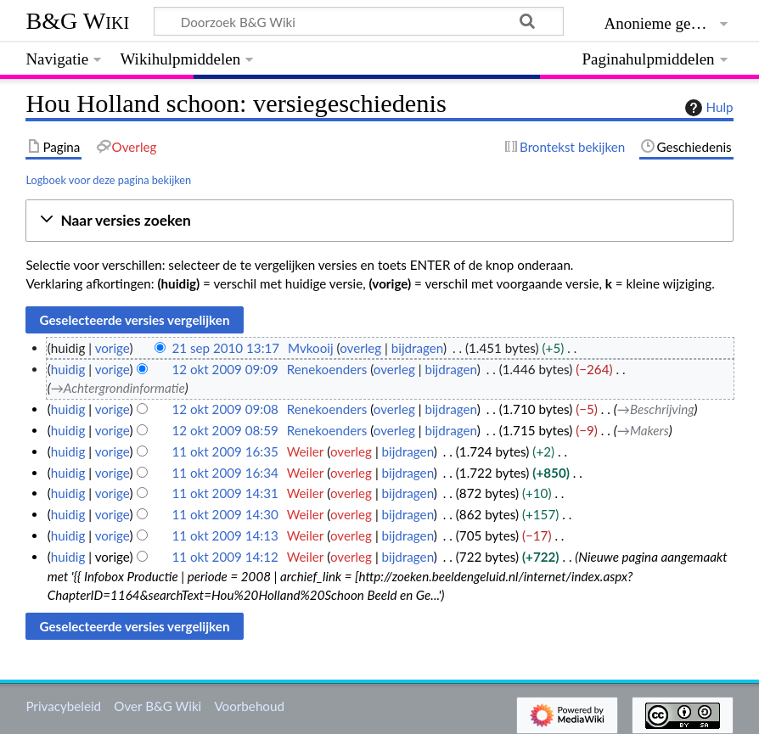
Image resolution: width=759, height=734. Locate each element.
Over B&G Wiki (157, 706)
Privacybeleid (63, 706)
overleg (360, 348)
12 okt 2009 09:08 (224, 409)
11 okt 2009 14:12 (224, 556)
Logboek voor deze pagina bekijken (108, 180)
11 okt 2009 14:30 (224, 514)
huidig (68, 369)
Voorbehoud (249, 706)
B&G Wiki (77, 21)
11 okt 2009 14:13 (224, 535)
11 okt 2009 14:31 (224, 493)
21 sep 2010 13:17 (225, 348)
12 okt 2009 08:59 (224, 430)
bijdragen (417, 348)
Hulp (707, 107)
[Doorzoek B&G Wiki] (358, 21)
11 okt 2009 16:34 (224, 472)
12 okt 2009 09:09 (224, 369)
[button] (379, 221)
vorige (112, 348)
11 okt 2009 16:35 (224, 451)
